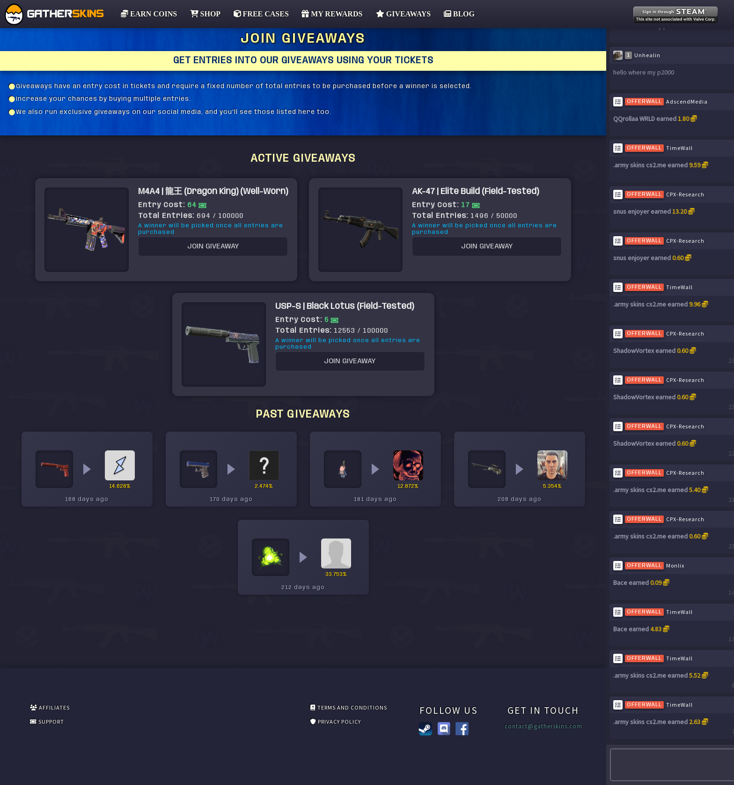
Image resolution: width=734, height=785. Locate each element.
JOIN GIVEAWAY (195, 295)
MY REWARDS (329, 14)
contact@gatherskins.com (463, 726)
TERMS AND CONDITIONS (181, 708)
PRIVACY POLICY (170, 724)
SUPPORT (91, 724)
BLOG (455, 14)
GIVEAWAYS (399, 14)
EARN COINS (146, 14)
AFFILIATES (92, 708)
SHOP (202, 14)
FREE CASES (258, 14)
